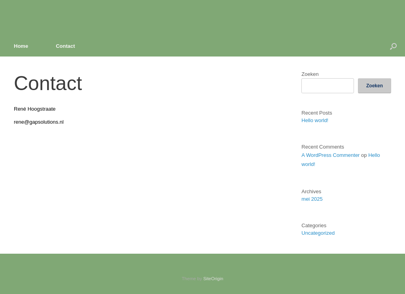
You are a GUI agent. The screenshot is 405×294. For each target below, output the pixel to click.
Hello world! (314, 120)
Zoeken (309, 74)
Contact (65, 46)
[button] (393, 46)
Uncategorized (318, 233)
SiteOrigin (213, 278)
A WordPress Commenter (330, 155)
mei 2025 (311, 199)
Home (21, 46)
